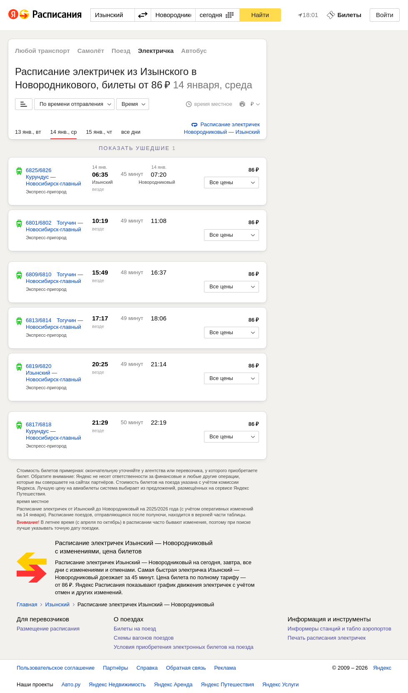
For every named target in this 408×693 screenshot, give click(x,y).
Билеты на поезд (135, 628)
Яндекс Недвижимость (117, 684)
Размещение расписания (48, 628)
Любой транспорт (42, 50)
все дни (130, 132)
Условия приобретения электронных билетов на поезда (184, 647)
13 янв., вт (28, 132)
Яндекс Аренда (173, 684)
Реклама (225, 668)
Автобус (194, 50)
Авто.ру (71, 684)
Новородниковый (157, 182)
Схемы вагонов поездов (144, 638)
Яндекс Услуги (280, 684)
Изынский (102, 182)
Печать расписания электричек (327, 638)
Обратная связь (186, 668)
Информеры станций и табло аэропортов (339, 628)
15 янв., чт (99, 132)
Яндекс (382, 668)
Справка (147, 668)
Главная (27, 604)
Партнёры (115, 668)
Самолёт (90, 50)
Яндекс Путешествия (227, 684)
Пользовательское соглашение (56, 668)
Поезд (121, 50)
